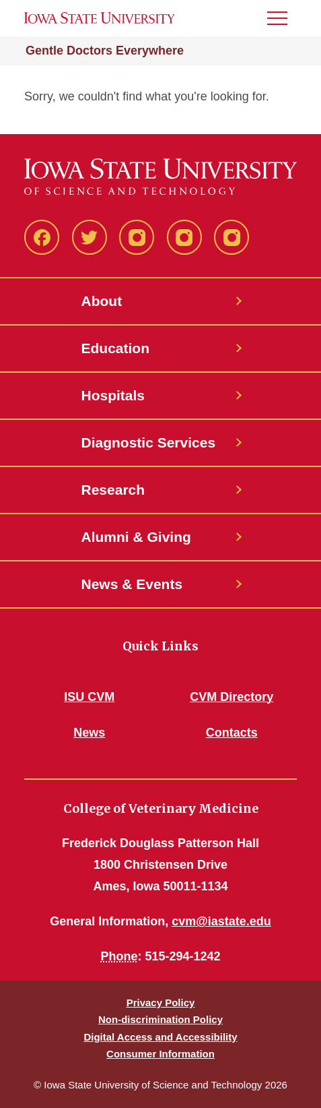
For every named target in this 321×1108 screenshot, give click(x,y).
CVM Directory (231, 697)
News (89, 732)
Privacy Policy (161, 1002)
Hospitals (113, 395)
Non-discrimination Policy (160, 1019)
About (101, 301)
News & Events (132, 584)
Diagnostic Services (148, 442)
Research (113, 489)
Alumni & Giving (136, 537)
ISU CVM (89, 697)
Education (115, 348)
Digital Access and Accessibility (160, 1037)
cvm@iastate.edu (221, 921)
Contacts (232, 732)
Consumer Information (160, 1053)
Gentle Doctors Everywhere (105, 50)
